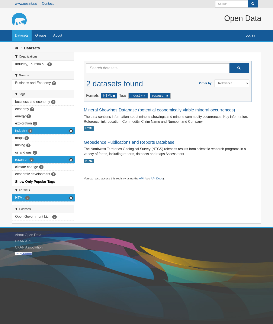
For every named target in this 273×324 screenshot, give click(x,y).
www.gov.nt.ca (26, 3)
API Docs (157, 178)
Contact (48, 3)
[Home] (17, 48)
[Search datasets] (236, 3)
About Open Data (28, 235)
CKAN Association (29, 247)
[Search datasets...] (157, 68)
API (141, 178)
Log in (250, 35)
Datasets (21, 35)
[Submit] (253, 3)
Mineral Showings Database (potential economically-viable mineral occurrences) (159, 110)
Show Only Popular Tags (35, 181)
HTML (88, 128)
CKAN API (23, 241)
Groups (40, 35)
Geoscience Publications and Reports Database (129, 142)
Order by (205, 83)
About (57, 35)
